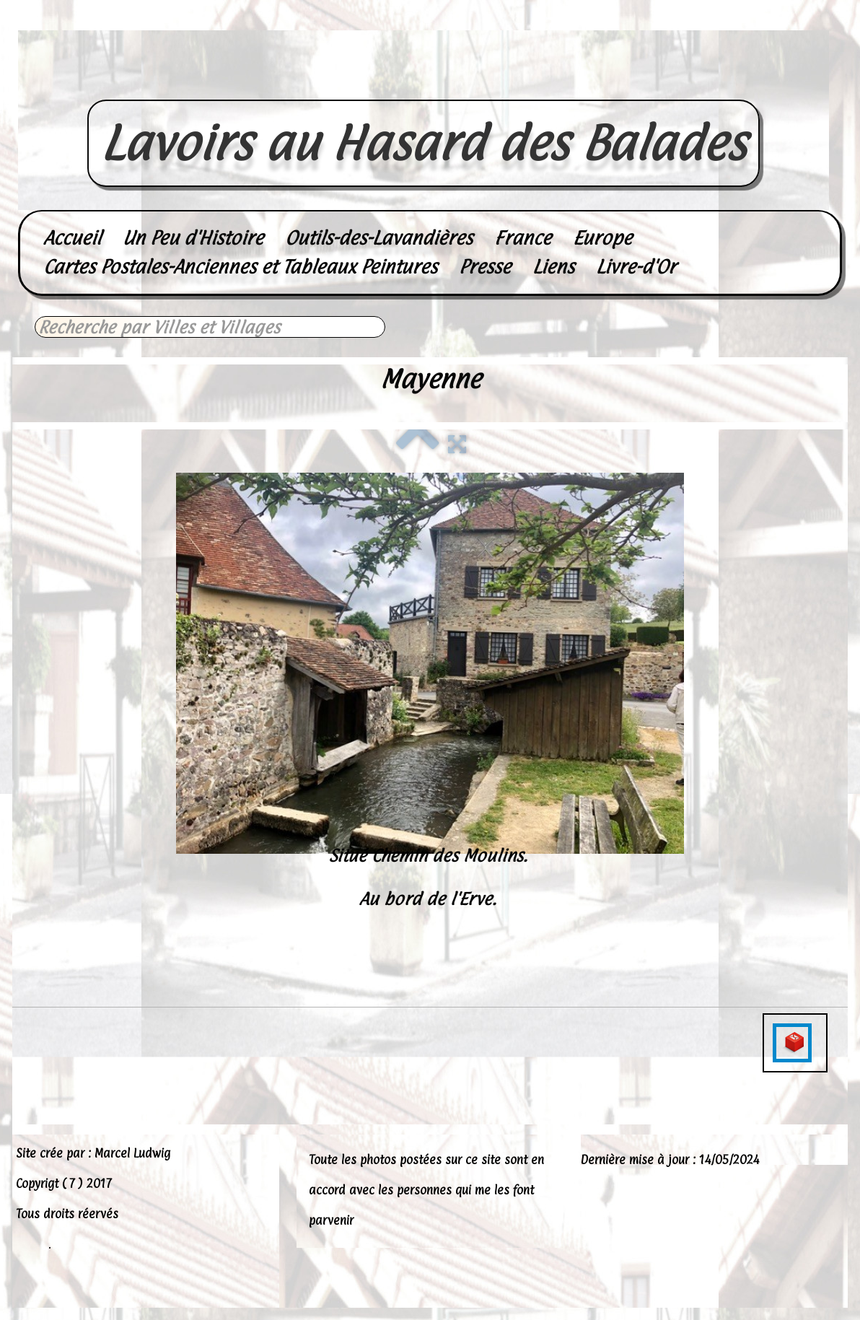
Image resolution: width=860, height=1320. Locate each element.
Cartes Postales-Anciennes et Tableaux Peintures (240, 266)
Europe (602, 238)
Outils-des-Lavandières (379, 238)
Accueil (72, 238)
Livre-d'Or (636, 266)
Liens (553, 266)
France (522, 238)
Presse (485, 266)
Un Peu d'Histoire (193, 238)
